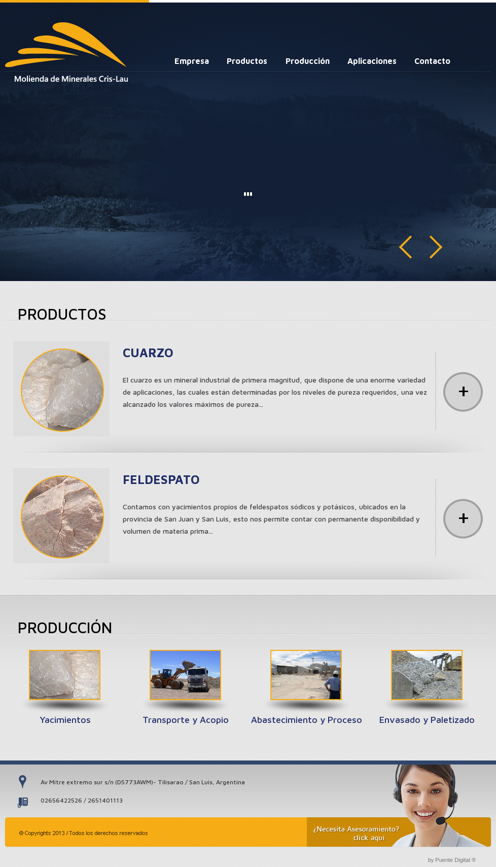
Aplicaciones (372, 60)
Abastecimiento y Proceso (306, 719)
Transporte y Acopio (186, 719)
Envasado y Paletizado (427, 719)
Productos (247, 60)
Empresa (191, 60)
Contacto (432, 60)
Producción (308, 60)
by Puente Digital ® (452, 860)
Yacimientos (65, 719)
